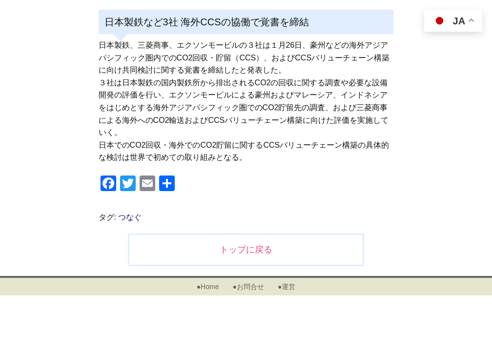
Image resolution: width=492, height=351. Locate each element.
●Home (208, 287)
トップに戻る (246, 249)
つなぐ (130, 217)
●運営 (286, 287)
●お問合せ (248, 287)
